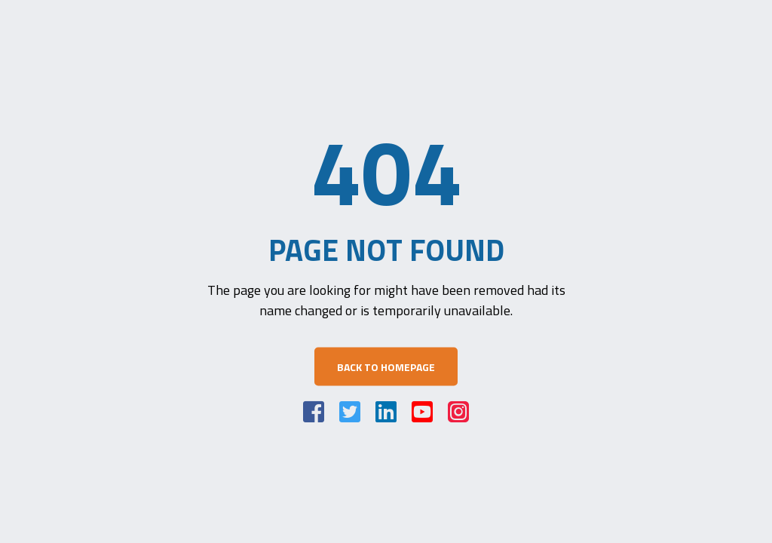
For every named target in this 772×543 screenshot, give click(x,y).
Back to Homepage (386, 367)
